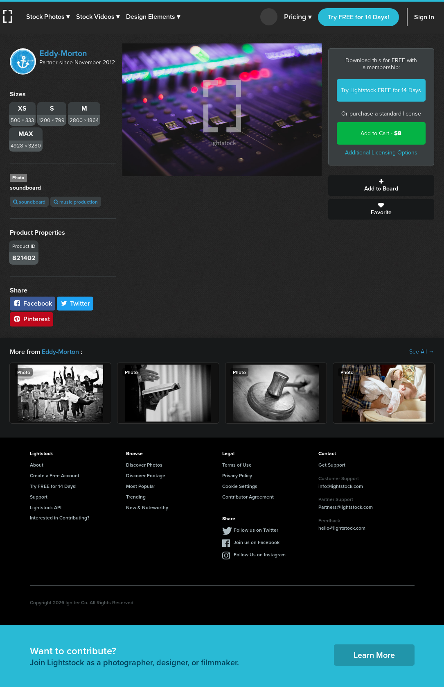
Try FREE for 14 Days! (358, 17)
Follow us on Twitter (256, 529)
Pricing (297, 17)
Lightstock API (45, 507)
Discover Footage (145, 475)
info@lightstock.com (340, 486)
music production (76, 201)
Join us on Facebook (256, 542)
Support (38, 496)
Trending (136, 496)
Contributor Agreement (248, 496)
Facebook (32, 303)
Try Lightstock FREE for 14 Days (381, 90)
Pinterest (31, 319)
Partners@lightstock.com (345, 506)
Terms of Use (237, 464)
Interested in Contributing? (60, 517)
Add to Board (381, 186)
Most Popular (140, 486)
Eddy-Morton (63, 53)
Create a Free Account (54, 475)
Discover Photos (144, 464)
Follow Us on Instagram (260, 554)
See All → (421, 352)
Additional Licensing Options (381, 152)
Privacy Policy (237, 475)
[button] (48, 17)
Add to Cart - (381, 133)
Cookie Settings (239, 486)
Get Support (331, 464)
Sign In (424, 17)
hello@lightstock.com (341, 527)
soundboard (29, 201)
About (36, 464)
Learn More (374, 655)
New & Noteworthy (147, 507)
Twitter (75, 303)
